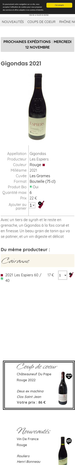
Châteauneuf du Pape (34, 374)
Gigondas (38, 153)
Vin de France (28, 439)
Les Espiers (39, 159)
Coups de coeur (41, 22)
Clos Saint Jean (29, 397)
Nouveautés (13, 22)
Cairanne (15, 261)
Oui (36, 187)
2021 (33, 170)
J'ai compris (59, 5)
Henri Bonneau (28, 461)
